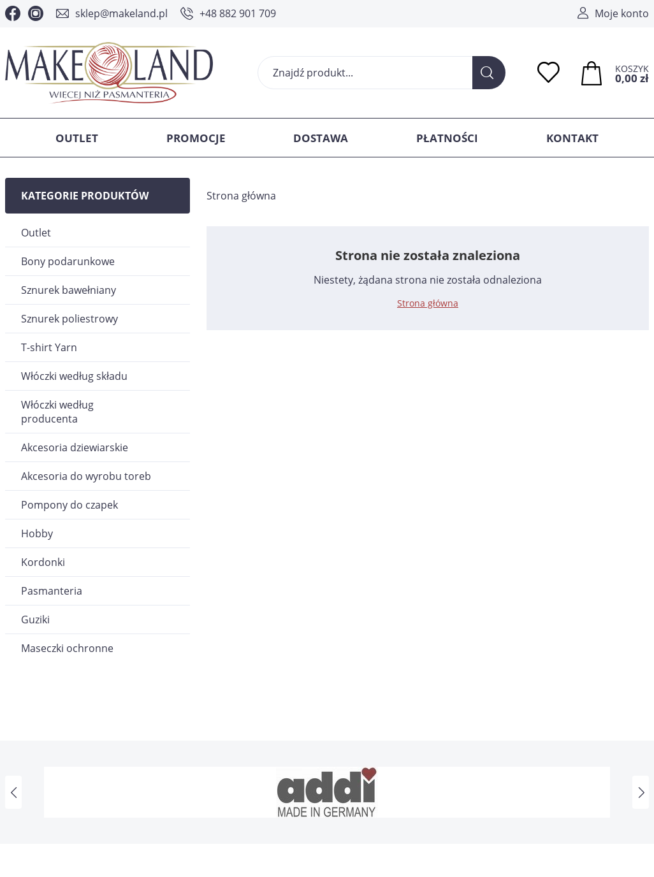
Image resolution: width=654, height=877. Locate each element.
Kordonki (43, 562)
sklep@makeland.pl (121, 13)
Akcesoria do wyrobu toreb (86, 476)
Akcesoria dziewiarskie (74, 447)
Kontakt (572, 138)
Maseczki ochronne (67, 648)
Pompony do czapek (69, 505)
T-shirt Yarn (49, 347)
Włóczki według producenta (57, 412)
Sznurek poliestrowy (69, 319)
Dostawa (320, 138)
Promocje (196, 138)
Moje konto (622, 13)
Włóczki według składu (74, 376)
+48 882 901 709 (238, 13)
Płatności (447, 138)
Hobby (37, 533)
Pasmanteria (51, 591)
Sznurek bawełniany (68, 290)
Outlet (76, 138)
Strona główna (241, 196)
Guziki (35, 619)
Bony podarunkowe (68, 261)
